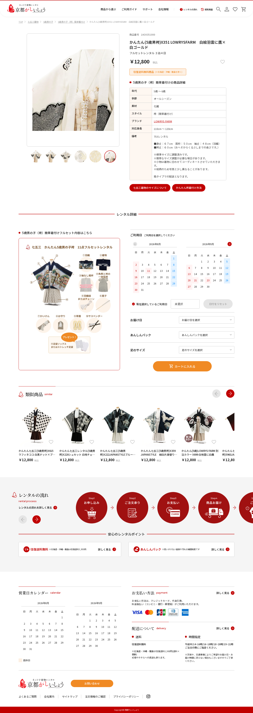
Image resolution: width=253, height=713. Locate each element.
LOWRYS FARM (163, 121)
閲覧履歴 (207, 9)
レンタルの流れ (188, 9)
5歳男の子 (48, 21)
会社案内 (49, 696)
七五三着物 (33, 21)
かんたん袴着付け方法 (189, 188)
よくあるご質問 (28, 696)
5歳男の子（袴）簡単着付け (71, 21)
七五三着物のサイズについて (150, 188)
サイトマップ (69, 696)
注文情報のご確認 (95, 696)
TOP (21, 21)
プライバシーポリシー (126, 696)
